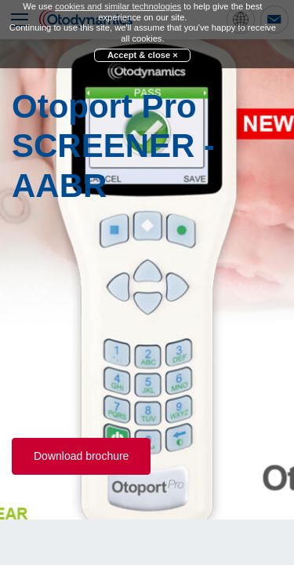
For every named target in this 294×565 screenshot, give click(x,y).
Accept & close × (142, 55)
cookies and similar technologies (118, 6)
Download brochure (81, 456)
